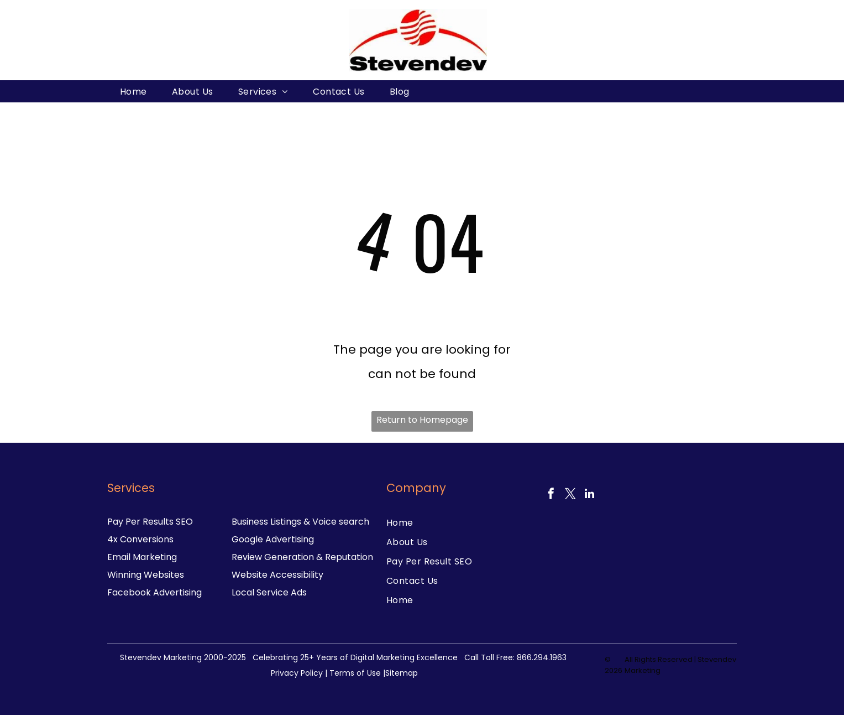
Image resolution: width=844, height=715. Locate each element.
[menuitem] (133, 91)
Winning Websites (145, 574)
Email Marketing (142, 557)
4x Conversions (140, 539)
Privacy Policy (297, 672)
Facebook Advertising (154, 592)
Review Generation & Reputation (302, 557)
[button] (724, 91)
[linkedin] (589, 495)
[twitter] (570, 495)
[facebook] (551, 495)
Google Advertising (273, 539)
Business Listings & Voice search (300, 521)
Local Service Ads (269, 592)
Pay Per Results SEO (150, 521)
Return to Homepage (422, 419)
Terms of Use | (357, 672)
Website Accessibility (277, 574)
